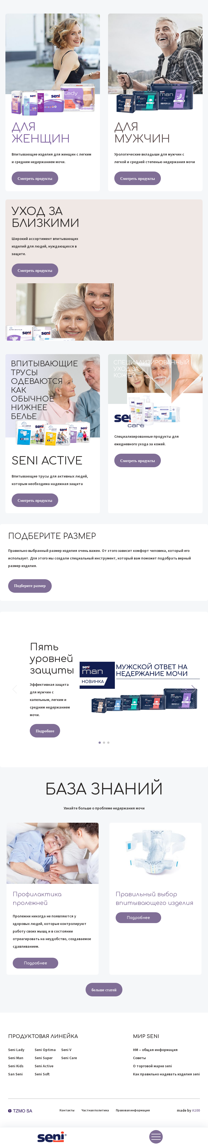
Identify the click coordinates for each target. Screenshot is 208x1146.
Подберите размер (29, 585)
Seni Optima (45, 1049)
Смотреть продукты (35, 178)
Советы (139, 1057)
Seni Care (69, 1057)
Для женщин (41, 133)
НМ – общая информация (155, 1049)
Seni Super (44, 1057)
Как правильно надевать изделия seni (166, 1074)
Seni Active (44, 1065)
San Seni (15, 1074)
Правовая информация (133, 1110)
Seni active (47, 461)
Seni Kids (16, 1065)
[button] (193, 689)
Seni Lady (16, 1049)
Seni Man (15, 1057)
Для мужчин (142, 133)
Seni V (66, 1049)
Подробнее (45, 731)
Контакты (67, 1110)
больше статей (104, 989)
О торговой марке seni (152, 1065)
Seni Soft (42, 1074)
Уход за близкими (45, 217)
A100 (196, 1110)
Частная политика (95, 1110)
